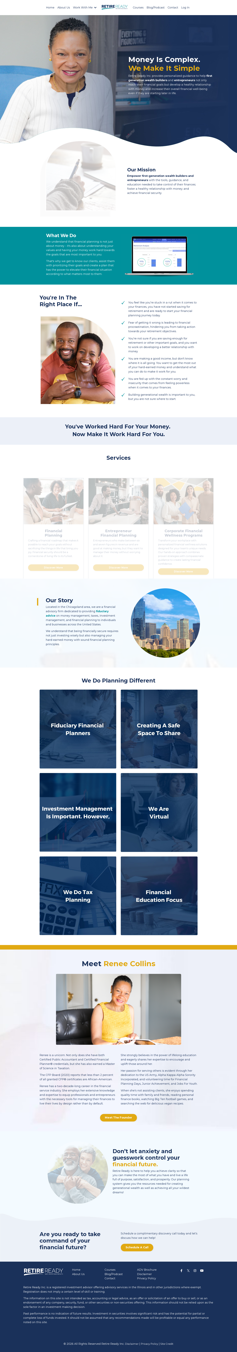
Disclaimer (144, 1275)
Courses (138, 7)
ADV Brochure (147, 1270)
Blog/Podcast (155, 7)
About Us (63, 7)
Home (50, 7)
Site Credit (168, 1345)
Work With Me (84, 7)
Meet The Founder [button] (118, 1118)
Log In (185, 7)
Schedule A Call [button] (137, 1248)
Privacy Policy (146, 1279)
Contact (173, 7)
